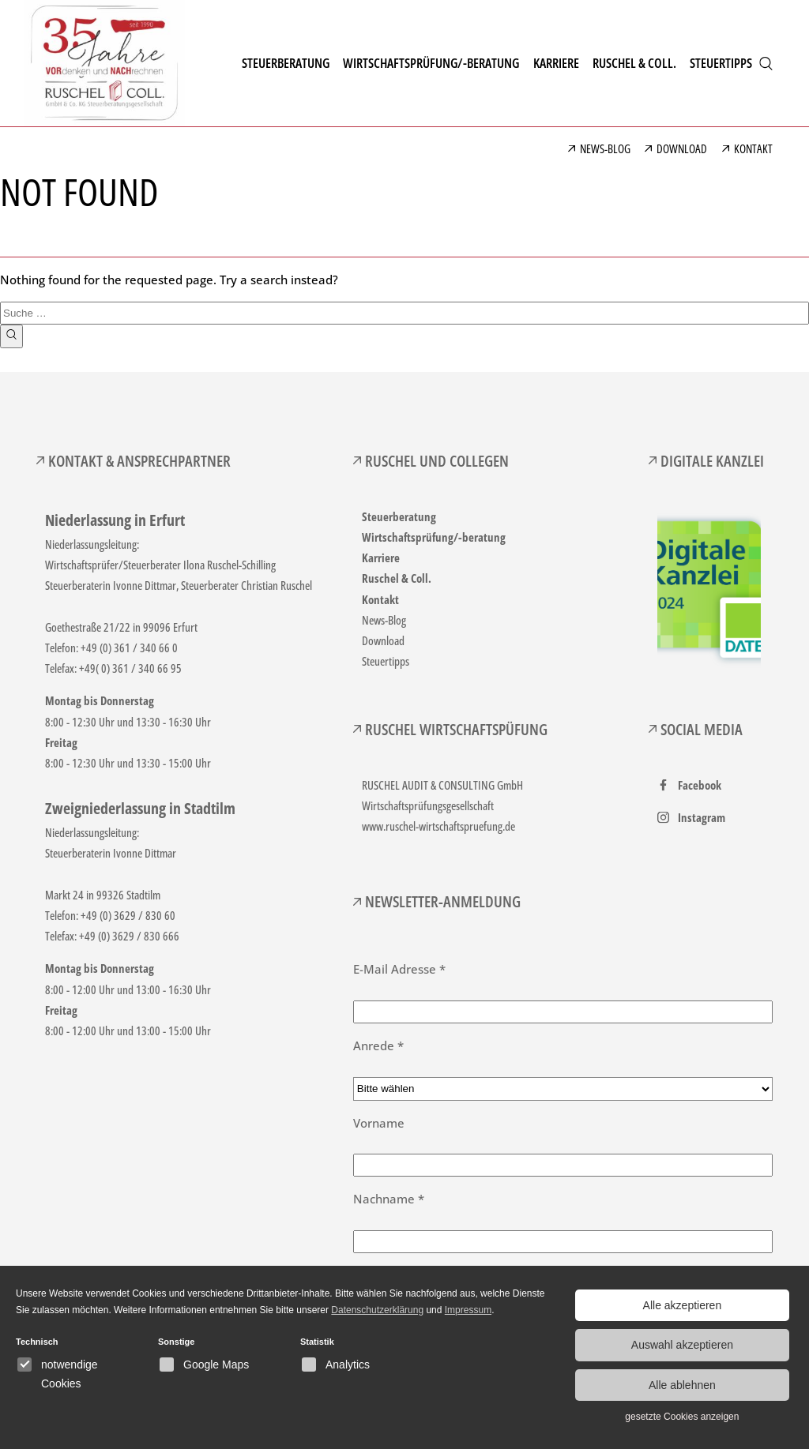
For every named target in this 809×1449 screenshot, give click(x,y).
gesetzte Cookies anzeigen (682, 1416)
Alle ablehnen (682, 1385)
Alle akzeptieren (682, 1305)
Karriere (381, 557)
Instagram (701, 817)
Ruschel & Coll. (396, 578)
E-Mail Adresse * (399, 969)
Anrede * (378, 1045)
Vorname (378, 1123)
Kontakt (380, 599)
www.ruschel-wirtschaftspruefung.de (438, 826)
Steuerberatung (399, 516)
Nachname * (388, 1199)
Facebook (699, 785)
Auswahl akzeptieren (682, 1344)
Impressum (468, 1310)
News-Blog (384, 620)
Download (383, 640)
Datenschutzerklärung (377, 1310)
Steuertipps (385, 661)
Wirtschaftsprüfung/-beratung (434, 537)
